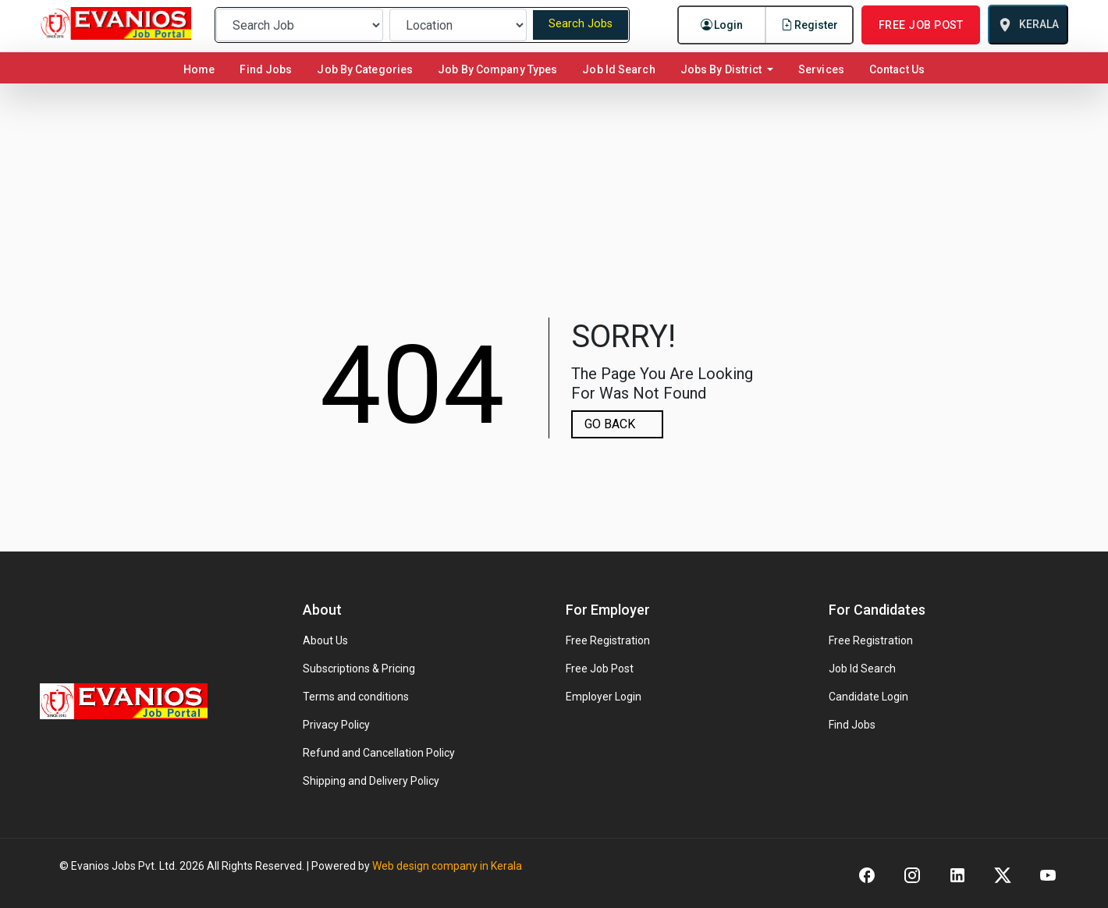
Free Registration (608, 640)
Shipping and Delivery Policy (371, 781)
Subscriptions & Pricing (359, 668)
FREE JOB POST (921, 25)
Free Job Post (600, 668)
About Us (325, 640)
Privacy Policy (336, 724)
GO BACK (609, 424)
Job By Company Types (497, 69)
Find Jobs (266, 69)
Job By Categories (365, 69)
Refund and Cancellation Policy (379, 753)
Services (821, 69)
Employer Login (603, 696)
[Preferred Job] (299, 25)
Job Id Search (618, 69)
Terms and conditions (356, 696)
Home (202, 69)
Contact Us (897, 69)
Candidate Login (868, 696)
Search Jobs (581, 23)
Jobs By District (722, 69)
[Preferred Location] (458, 25)
